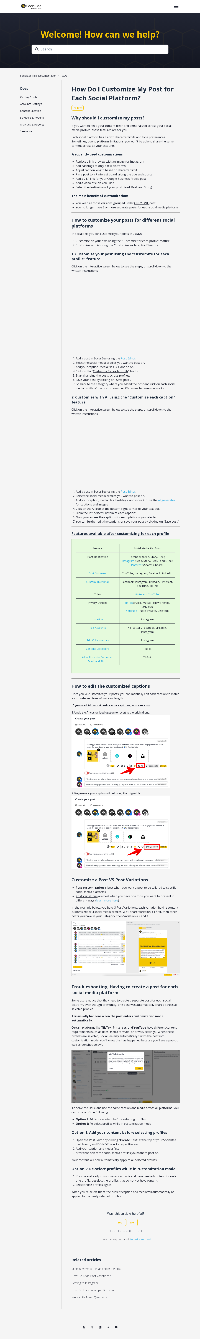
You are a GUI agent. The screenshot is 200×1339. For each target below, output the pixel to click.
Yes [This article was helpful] (120, 1222)
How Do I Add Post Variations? (91, 1276)
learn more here (107, 900)
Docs (24, 88)
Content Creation (30, 111)
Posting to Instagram (84, 1283)
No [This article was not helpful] (132, 1222)
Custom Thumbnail (97, 582)
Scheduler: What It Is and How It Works (96, 1269)
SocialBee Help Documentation (38, 75)
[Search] (100, 49)
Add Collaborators (98, 640)
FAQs (64, 75)
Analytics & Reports (32, 124)
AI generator (166, 500)
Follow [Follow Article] (78, 108)
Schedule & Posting (32, 117)
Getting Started (29, 97)
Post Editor (128, 358)
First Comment (98, 573)
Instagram (128, 561)
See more (26, 131)
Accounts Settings (31, 104)
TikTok (128, 602)
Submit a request (140, 1239)
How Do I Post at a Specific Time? (92, 1290)
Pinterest (137, 565)
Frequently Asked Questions (89, 1297)
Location (98, 619)
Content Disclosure (97, 648)
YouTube (153, 594)
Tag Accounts (97, 627)
